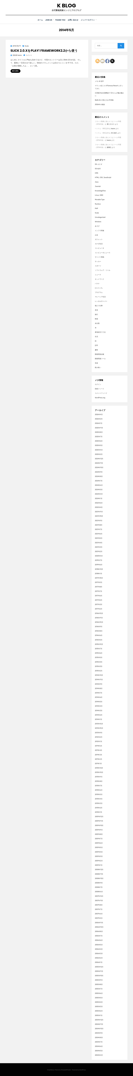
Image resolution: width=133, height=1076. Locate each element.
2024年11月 (99, 463)
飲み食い (98, 367)
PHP (96, 208)
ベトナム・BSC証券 (102, 128)
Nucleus (98, 204)
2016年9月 (98, 626)
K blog (66, 5)
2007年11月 (99, 900)
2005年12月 (99, 967)
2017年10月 (99, 578)
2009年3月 (99, 856)
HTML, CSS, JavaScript (103, 177)
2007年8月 (99, 905)
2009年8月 (99, 834)
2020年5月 (99, 556)
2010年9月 (98, 777)
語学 (96, 345)
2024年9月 (99, 472)
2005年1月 (98, 1015)
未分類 (97, 323)
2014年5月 (98, 702)
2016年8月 (98, 631)
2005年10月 (99, 976)
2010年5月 (98, 794)
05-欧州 (98, 169)
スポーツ (98, 266)
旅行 (96, 314)
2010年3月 (98, 803)
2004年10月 (99, 1028)
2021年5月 (98, 538)
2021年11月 (99, 512)
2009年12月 (99, 816)
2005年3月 (99, 1006)
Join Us (49, 20)
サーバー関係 (99, 257)
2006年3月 (99, 953)
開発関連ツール (100, 359)
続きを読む (15, 71)
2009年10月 (99, 825)
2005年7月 (99, 989)
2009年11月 (99, 821)
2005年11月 (99, 971)
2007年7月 (98, 909)
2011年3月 (98, 755)
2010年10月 (99, 772)
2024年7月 (98, 481)
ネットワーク (99, 279)
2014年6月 (98, 697)
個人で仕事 (99, 305)
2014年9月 (98, 684)
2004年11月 (99, 1024)
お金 (96, 235)
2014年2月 (98, 715)
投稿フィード (99, 389)
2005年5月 (99, 997)
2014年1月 (98, 719)
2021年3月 (98, 547)
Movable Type (100, 199)
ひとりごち (99, 288)
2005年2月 (99, 1011)
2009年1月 (98, 865)
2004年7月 (99, 1042)
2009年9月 (99, 830)
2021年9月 (98, 520)
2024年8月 (99, 476)
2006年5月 (99, 944)
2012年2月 (98, 737)
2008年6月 (99, 892)
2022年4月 (99, 507)
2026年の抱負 (100, 104)
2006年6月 (99, 940)
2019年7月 (98, 560)
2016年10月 (99, 622)
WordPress (82, 1070)
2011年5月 (98, 746)
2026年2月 (99, 419)
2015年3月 (98, 666)
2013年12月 (99, 724)
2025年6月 (99, 441)
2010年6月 (98, 790)
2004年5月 (99, 1051)
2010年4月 (98, 799)
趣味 (96, 350)
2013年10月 (99, 728)
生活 (96, 336)
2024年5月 (99, 489)
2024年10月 (99, 467)
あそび (97, 226)
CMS (96, 173)
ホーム (39, 20)
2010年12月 (99, 768)
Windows (98, 222)
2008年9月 (99, 883)
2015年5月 (98, 657)
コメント (29, 55)
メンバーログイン (89, 20)
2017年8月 (98, 587)
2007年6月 (99, 914)
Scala (27, 46)
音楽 (96, 363)
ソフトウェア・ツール (102, 270)
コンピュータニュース (102, 252)
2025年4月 (99, 450)
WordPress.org (100, 397)
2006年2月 (99, 958)
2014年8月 (98, 688)
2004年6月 (99, 1046)
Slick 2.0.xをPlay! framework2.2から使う (44, 50)
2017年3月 (98, 604)
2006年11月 (99, 922)
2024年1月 (98, 498)
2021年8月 (98, 525)
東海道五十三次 (100, 332)
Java (96, 182)
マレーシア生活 (100, 297)
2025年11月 (99, 428)
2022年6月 (99, 503)
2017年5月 (98, 600)
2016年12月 (99, 613)
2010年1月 (98, 812)
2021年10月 (99, 516)
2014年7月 (98, 693)
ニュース (98, 275)
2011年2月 (98, 759)
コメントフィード (101, 393)
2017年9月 (98, 582)
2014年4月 (98, 706)
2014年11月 (99, 679)
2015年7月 (98, 649)
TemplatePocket (66, 1070)
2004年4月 (99, 1055)
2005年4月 (99, 1002)
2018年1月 (98, 573)
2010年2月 (98, 808)
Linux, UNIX (99, 195)
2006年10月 (99, 927)
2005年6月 (99, 993)
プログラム (99, 292)
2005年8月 (99, 984)
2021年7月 (98, 529)
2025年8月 (99, 432)
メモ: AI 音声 (99, 81)
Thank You (60, 20)
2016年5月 (98, 640)
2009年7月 (98, 839)
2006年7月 (99, 936)
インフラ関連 (99, 230)
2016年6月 (98, 635)
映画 (96, 319)
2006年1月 (98, 962)
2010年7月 (98, 785)
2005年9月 (99, 980)
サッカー (98, 261)
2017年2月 (98, 609)
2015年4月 (98, 662)
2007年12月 (99, 896)
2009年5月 (99, 847)
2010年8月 (98, 781)
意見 (96, 310)
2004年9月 (99, 1033)
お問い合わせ (74, 20)
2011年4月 (98, 750)
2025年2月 (99, 454)
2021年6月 (98, 534)
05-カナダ (98, 164)
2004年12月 (99, 1020)
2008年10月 (99, 878)
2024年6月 (99, 485)
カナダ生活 (99, 244)
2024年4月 (99, 494)
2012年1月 (98, 741)
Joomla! (98, 186)
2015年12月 (99, 644)
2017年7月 (98, 591)
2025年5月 (99, 445)
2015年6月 (98, 653)
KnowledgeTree (100, 191)
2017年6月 (98, 595)
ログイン (98, 384)
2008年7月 (99, 887)
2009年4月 (99, 852)
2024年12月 (99, 459)
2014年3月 (98, 710)
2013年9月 (98, 732)
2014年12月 (99, 675)
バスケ (97, 283)
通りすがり (111, 124)
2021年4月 (98, 542)
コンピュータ (99, 248)
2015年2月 (98, 671)
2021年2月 (98, 551)
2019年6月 (98, 565)
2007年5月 (99, 918)
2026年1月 (98, 423)
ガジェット (99, 239)
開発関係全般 (99, 354)
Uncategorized (100, 217)
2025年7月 (98, 436)
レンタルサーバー (101, 301)
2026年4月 (99, 414)
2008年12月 (99, 869)
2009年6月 (99, 843)
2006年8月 (99, 931)
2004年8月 (99, 1037)
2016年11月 (99, 618)
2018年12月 (99, 569)
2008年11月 (99, 874)
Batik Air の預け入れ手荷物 (104, 100)
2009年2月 (99, 861)
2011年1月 (98, 763)
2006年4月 (99, 949)
